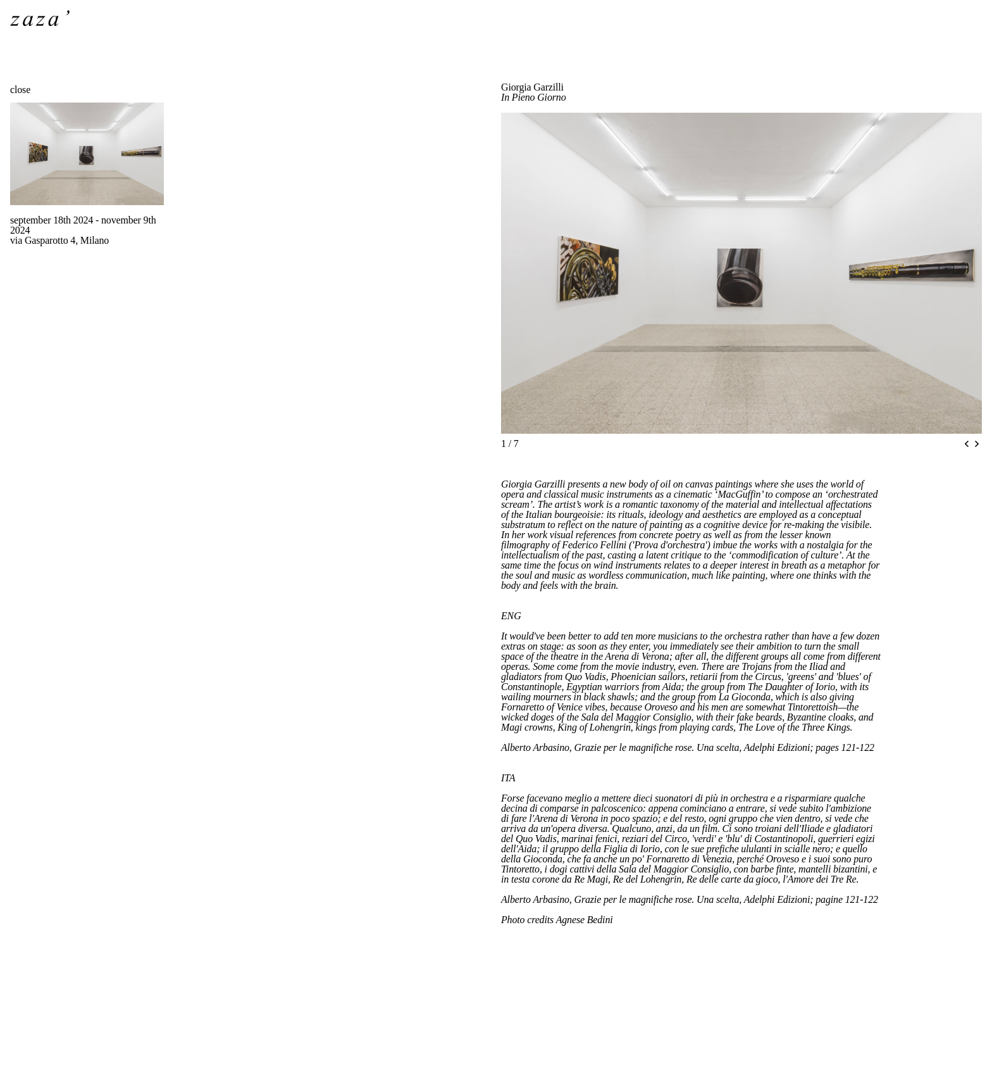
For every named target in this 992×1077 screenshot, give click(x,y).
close (20, 89)
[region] (741, 273)
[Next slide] (977, 444)
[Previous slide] (967, 444)
